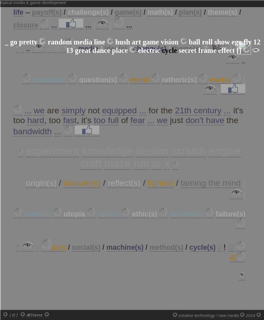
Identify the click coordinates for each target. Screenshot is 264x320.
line (99, 42)
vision (170, 42)
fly (248, 42)
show (222, 42)
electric (149, 50)
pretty (28, 42)
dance (101, 50)
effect (226, 50)
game (150, 42)
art (136, 42)
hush (122, 42)
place (120, 50)
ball (194, 42)
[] (238, 50)
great (82, 50)
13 (69, 50)
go (13, 42)
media (82, 42)
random (60, 42)
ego (237, 42)
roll (207, 42)
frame (207, 50)
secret (188, 50)
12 (256, 42)
